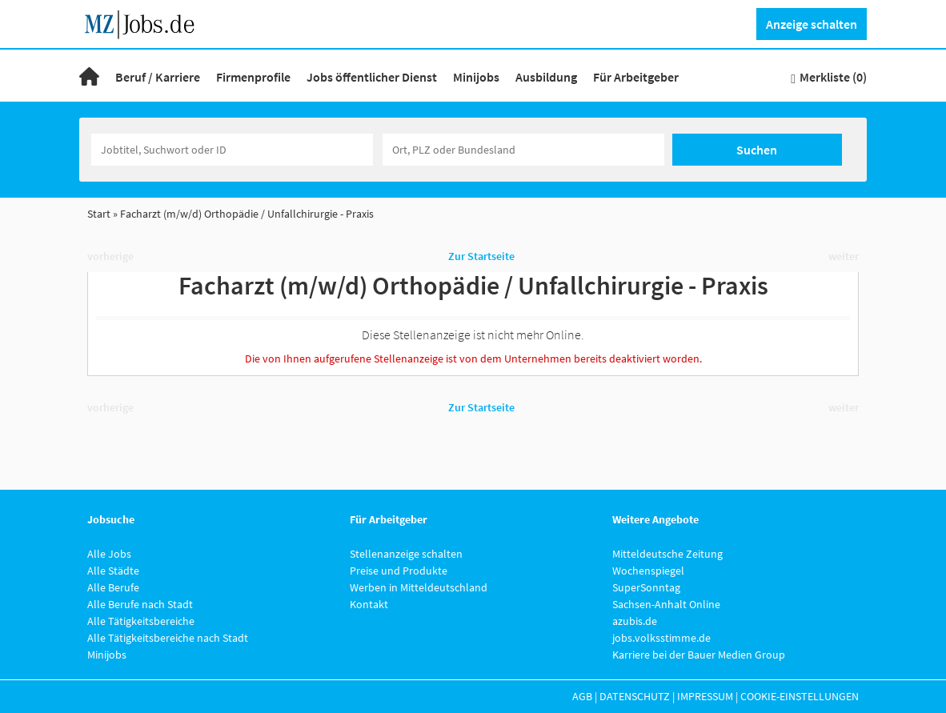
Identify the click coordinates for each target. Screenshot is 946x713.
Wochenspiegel (648, 570)
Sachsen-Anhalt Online (666, 604)
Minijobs (476, 77)
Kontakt (369, 604)
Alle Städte (113, 570)
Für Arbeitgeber (636, 77)
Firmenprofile (253, 77)
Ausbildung (546, 77)
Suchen (756, 150)
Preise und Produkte (398, 570)
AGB (582, 696)
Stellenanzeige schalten (406, 554)
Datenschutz (634, 696)
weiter (843, 256)
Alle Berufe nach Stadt (140, 604)
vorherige (110, 256)
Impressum (705, 696)
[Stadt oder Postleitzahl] (523, 150)
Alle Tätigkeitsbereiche (140, 621)
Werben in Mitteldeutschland (418, 587)
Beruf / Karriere (157, 77)
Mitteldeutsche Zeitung (667, 554)
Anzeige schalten (811, 24)
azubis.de (634, 621)
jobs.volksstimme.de (661, 638)
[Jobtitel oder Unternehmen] (232, 150)
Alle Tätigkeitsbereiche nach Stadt (167, 638)
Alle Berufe (113, 587)
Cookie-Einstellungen (799, 696)
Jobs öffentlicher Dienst (372, 77)
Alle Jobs (109, 554)
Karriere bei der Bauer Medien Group (698, 654)
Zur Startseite (481, 256)
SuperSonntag (646, 587)
